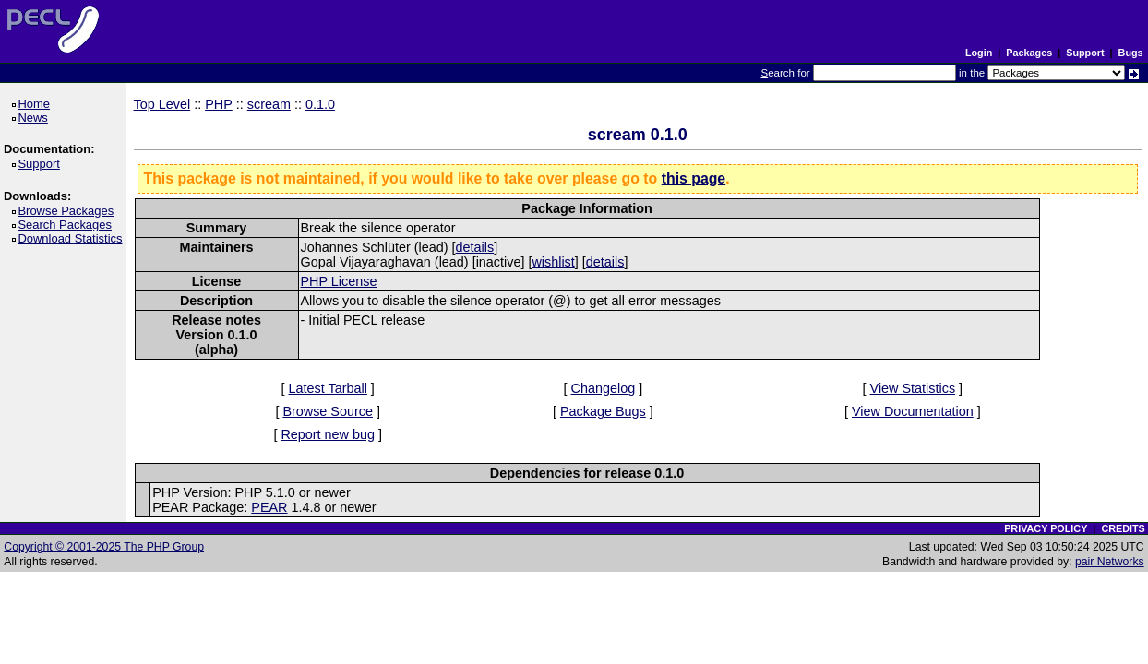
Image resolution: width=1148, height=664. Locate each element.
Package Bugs (603, 411)
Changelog (603, 388)
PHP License (339, 281)
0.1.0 (320, 104)
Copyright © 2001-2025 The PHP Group (104, 546)
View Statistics (913, 388)
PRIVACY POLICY (1045, 528)
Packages (1029, 52)
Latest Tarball (328, 388)
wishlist (553, 262)
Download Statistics (73, 238)
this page (693, 178)
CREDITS (1122, 528)
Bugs (1130, 52)
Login (978, 52)
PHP (219, 104)
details (475, 247)
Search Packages (67, 224)
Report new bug (328, 434)
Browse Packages (68, 211)
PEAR (269, 507)
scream (269, 104)
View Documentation (913, 411)
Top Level (162, 104)
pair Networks (1109, 561)
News (35, 118)
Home (36, 104)
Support (1085, 52)
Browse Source (327, 411)
